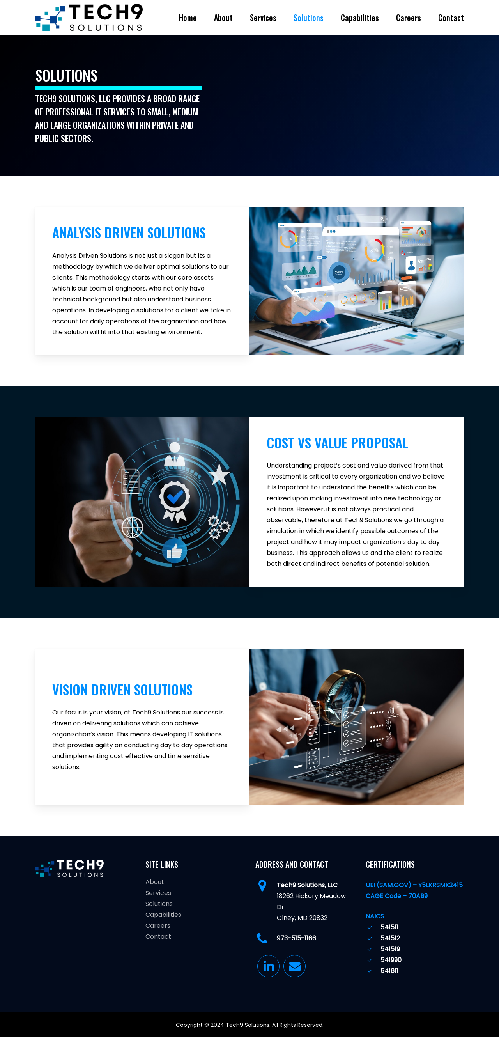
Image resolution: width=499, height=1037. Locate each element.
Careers (157, 925)
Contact (158, 936)
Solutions (159, 903)
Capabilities (163, 914)
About (154, 881)
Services (158, 892)
